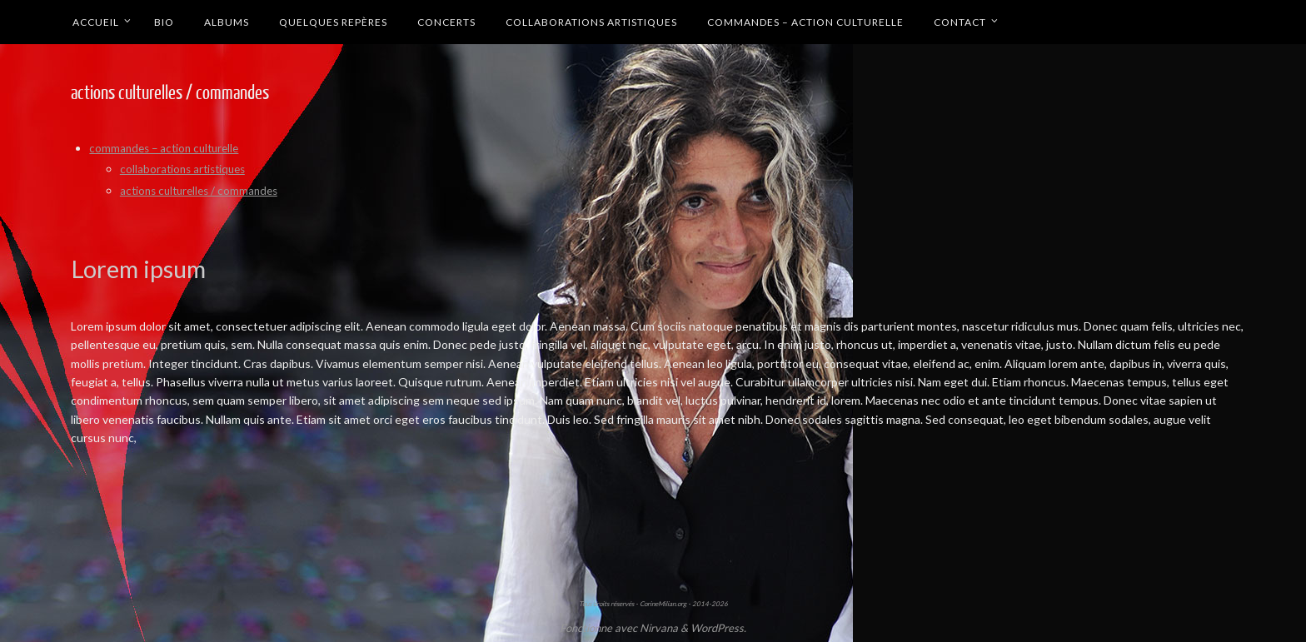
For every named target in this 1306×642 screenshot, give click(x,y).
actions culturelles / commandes (203, 190)
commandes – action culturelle (168, 148)
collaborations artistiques (186, 168)
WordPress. (718, 627)
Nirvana (659, 627)
